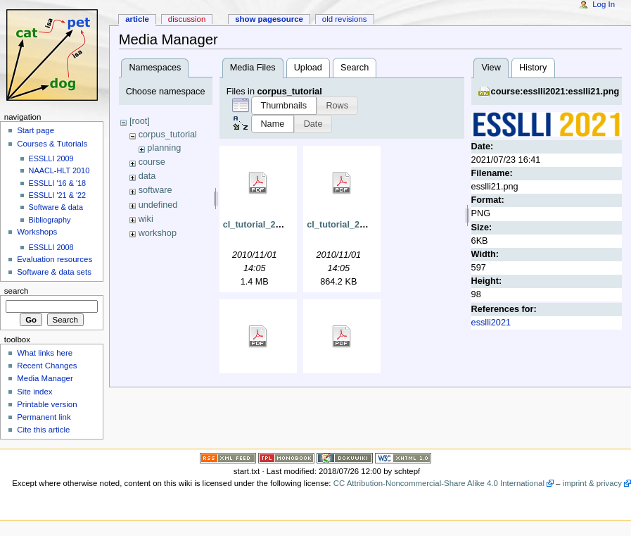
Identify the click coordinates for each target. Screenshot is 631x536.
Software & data (56, 207)
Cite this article (43, 429)
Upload (308, 68)
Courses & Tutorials (52, 143)
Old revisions (344, 19)
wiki (146, 219)
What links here (44, 353)
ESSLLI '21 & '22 (58, 195)
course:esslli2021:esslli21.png (555, 91)
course (152, 162)
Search (354, 68)
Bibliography (50, 220)
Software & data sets (54, 272)
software (155, 190)
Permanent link (43, 417)
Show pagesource (269, 19)
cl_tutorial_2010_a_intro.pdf (282, 225)
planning (164, 148)
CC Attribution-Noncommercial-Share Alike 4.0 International (438, 483)
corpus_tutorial (168, 134)
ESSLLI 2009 (51, 158)
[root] (139, 121)
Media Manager (45, 378)
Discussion (186, 19)
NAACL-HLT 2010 (59, 170)
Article (137, 19)
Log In (603, 4)
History (533, 68)
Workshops (37, 232)
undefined (158, 205)
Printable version (47, 404)
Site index (34, 391)
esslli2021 (491, 323)
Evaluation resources (54, 259)
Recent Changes (47, 365)
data (147, 176)
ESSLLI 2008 (51, 247)
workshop (158, 233)
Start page (35, 130)
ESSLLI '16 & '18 (58, 183)
